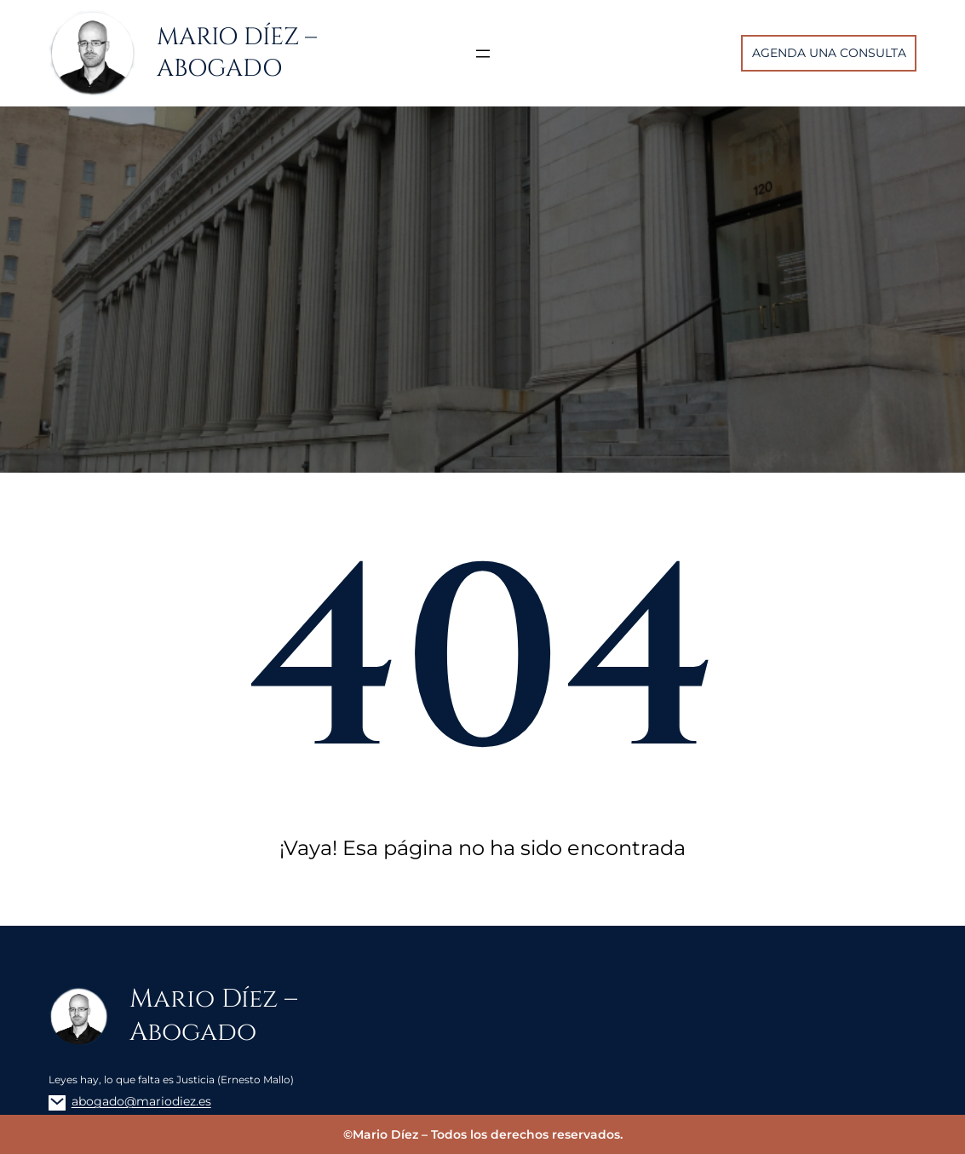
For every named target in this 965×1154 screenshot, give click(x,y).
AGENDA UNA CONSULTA (829, 52)
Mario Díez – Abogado (237, 52)
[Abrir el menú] (483, 54)
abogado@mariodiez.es (141, 1101)
